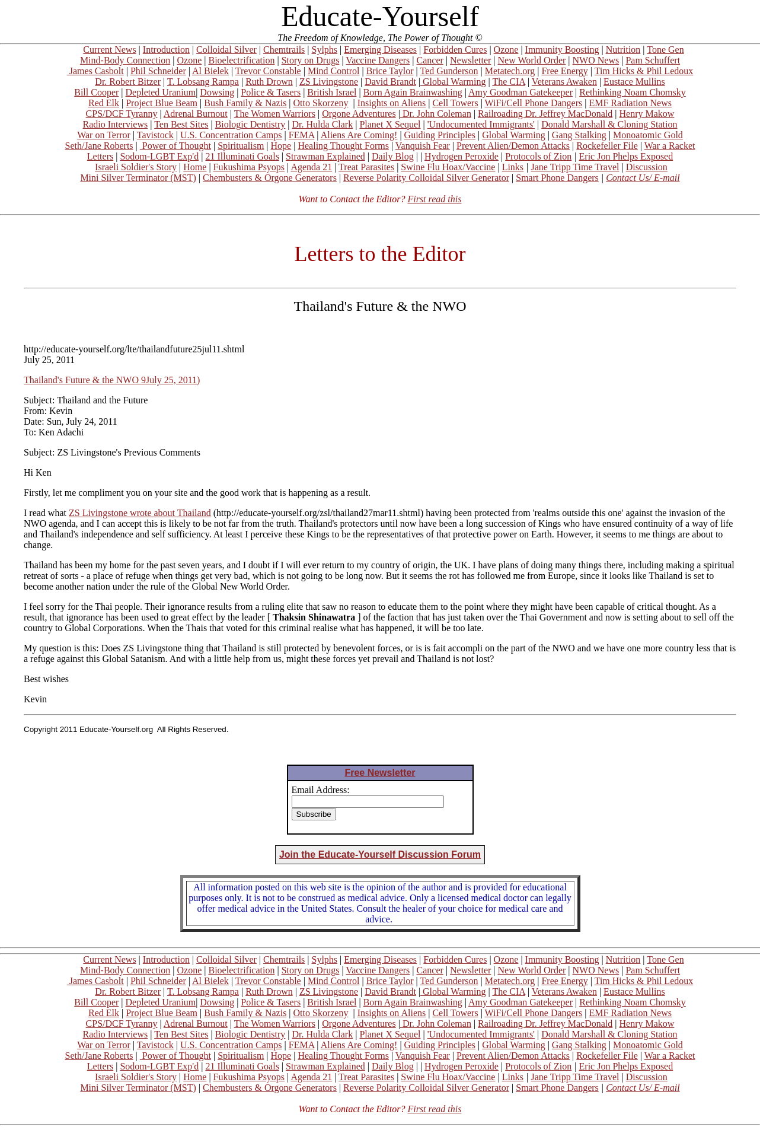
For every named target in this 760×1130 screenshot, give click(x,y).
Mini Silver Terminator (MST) (138, 178)
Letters (100, 156)
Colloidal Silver (226, 49)
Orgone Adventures (359, 114)
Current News (109, 49)
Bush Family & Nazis (245, 103)
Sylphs (325, 49)
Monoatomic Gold (648, 135)
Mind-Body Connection (125, 60)
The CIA (508, 82)
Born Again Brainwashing (412, 92)
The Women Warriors (274, 114)
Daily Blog (393, 156)
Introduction (166, 49)
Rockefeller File (607, 146)
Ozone (506, 49)
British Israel (331, 92)
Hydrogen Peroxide (461, 156)
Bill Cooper (96, 92)
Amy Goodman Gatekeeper (520, 92)
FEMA (302, 135)
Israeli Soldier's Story (136, 167)
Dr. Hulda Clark (322, 124)
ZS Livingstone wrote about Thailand (140, 513)
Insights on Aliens (391, 103)
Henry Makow (647, 114)
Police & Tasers (271, 92)
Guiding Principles (439, 135)
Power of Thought (175, 146)
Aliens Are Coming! (359, 135)
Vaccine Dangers (378, 60)
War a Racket (669, 146)
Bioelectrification (241, 60)
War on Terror (103, 135)
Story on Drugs (311, 60)
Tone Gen (665, 49)
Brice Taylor (390, 71)
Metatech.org (510, 71)
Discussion (647, 167)
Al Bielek (210, 71)
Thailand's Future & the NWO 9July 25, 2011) (112, 380)
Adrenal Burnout (196, 114)
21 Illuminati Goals (242, 156)
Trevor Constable (268, 71)
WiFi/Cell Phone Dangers (534, 103)
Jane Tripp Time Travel (575, 167)
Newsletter (470, 60)
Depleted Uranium (161, 92)
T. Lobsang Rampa (203, 82)
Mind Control (334, 71)
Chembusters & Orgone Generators (270, 178)
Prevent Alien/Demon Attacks (513, 146)
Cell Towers (455, 103)
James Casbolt (95, 71)
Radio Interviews (115, 124)
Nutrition (623, 49)
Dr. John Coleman (435, 114)
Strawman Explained (325, 156)
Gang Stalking (579, 135)
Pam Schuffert (652, 60)
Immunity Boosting (562, 49)
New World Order (532, 60)
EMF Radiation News (630, 103)
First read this (434, 199)
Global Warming (453, 82)
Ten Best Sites (181, 124)
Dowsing (217, 92)
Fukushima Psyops (249, 167)
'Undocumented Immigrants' (481, 124)
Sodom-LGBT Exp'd (159, 156)
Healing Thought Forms (343, 146)
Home (194, 167)
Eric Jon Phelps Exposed (626, 156)
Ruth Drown (269, 82)
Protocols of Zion (538, 156)
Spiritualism (241, 146)
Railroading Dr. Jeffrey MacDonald (545, 114)
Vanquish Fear (422, 146)
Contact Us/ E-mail (642, 178)
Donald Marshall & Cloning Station (609, 124)
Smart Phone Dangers (557, 178)
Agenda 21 (311, 167)
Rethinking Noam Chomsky (632, 92)
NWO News (596, 60)
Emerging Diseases (380, 49)
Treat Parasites (366, 167)
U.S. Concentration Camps (231, 135)
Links (512, 167)
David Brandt (390, 82)
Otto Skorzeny (321, 103)
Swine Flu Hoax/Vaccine (448, 167)
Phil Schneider (158, 71)
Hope (281, 146)
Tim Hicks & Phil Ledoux (644, 71)
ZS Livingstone (328, 82)
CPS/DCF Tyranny (122, 114)
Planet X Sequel (389, 124)
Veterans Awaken (564, 82)
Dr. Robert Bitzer (128, 82)
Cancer (430, 60)
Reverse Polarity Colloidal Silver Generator (426, 178)
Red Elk (103, 103)
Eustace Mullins (634, 82)
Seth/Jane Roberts (99, 146)
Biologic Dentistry (250, 124)
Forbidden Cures (455, 49)
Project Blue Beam (161, 103)
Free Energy (564, 71)
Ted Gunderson (449, 71)
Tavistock (155, 135)
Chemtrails (284, 49)
